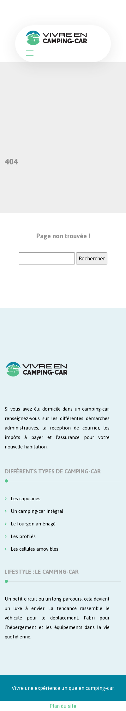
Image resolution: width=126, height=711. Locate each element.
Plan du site (63, 706)
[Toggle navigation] (29, 54)
